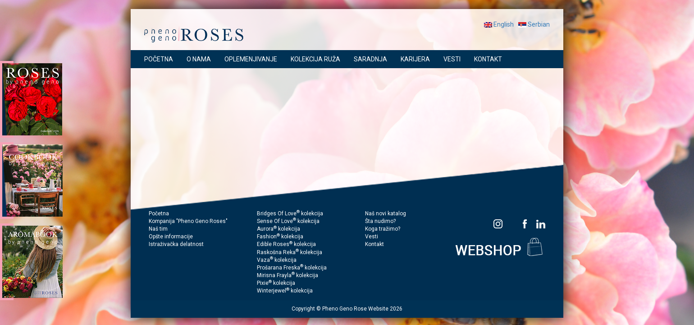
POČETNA (158, 59)
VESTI (452, 59)
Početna (159, 213)
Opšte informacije (171, 236)
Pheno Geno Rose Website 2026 (362, 309)
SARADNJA (370, 59)
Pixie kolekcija (276, 283)
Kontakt (374, 244)
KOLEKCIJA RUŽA (315, 59)
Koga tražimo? (382, 229)
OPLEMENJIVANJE (250, 59)
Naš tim (158, 229)
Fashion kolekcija (280, 236)
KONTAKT (488, 59)
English (499, 24)
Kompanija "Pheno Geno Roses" (188, 221)
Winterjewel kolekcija (285, 291)
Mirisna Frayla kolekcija (287, 275)
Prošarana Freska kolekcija (292, 268)
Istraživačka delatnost (176, 244)
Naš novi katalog (385, 213)
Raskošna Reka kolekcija (289, 252)
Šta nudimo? (380, 221)
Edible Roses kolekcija (286, 244)
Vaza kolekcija (277, 260)
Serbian (534, 24)
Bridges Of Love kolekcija (290, 213)
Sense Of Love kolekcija (288, 221)
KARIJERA (415, 59)
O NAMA (199, 59)
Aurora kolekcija (278, 229)
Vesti (371, 236)
